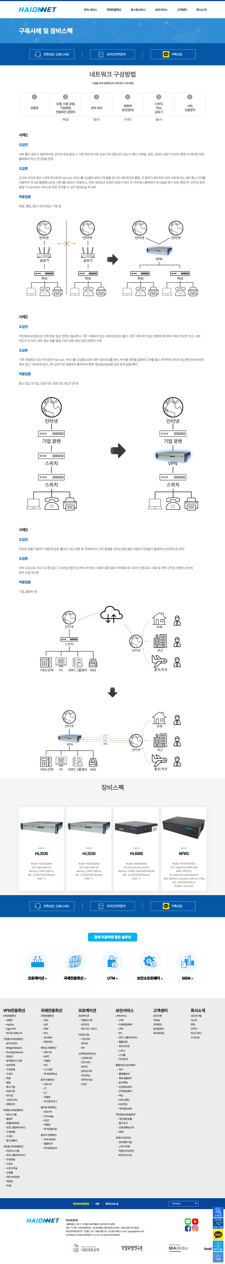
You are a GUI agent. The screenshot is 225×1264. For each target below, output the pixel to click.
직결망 (47, 1060)
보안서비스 (161, 9)
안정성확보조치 (126, 1127)
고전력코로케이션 (87, 1053)
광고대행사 (11, 1140)
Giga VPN (10, 1029)
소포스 (122, 1050)
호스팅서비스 (138, 9)
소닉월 (122, 1055)
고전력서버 (86, 1058)
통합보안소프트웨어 (125, 1065)
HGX (46, 1020)
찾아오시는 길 (111, 1203)
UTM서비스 (121, 1016)
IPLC (46, 1033)
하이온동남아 (50, 1148)
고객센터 (182, 9)
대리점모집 (158, 1033)
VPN (121, 1029)
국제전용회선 (113, 9)
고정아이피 (11, 1100)
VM (82, 1048)
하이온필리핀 (50, 1129)
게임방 (9, 1181)
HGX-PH (48, 1111)
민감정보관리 (125, 1087)
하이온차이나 (50, 1101)
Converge (48, 1116)
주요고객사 (196, 1033)
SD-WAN (48, 1037)
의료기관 (10, 1091)
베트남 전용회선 (48, 1048)
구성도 (9, 1074)
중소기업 (10, 1087)
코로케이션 (87, 1010)
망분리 (9, 1056)
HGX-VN (48, 1052)
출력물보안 (124, 1074)
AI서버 (84, 1066)
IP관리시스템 (12, 1151)
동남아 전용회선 (48, 1135)
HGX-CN (48, 1084)
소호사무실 (11, 1168)
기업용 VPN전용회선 (13, 1039)
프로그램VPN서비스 (16, 1127)
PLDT (46, 1120)
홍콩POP (48, 1143)
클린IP (9, 1119)
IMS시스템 (11, 1114)
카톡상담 (176, 54)
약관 (97, 1203)
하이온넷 (123, 1059)
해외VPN (48, 1042)
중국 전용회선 (47, 1080)
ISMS (121, 1132)
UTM (121, 1020)
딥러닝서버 (86, 1071)
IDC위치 (85, 1024)
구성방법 (10, 1069)
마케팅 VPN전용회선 (13, 1110)
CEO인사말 (196, 1016)
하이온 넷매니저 (14, 1033)
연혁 (193, 1024)
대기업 (9, 1095)
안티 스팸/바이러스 (128, 1037)
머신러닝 (85, 1075)
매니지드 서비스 (89, 1029)
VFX (46, 1065)
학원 (8, 1078)
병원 (8, 1082)
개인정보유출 (125, 1119)
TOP (218, 1257)
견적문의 (157, 1024)
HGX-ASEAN (49, 1139)
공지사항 (157, 1016)
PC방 (8, 1185)
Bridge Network (14, 1048)
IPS (120, 1033)
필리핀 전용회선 (48, 1107)
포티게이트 (124, 1046)
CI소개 (194, 1020)
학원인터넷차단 (126, 1151)
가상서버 (85, 1039)
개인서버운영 (12, 1177)
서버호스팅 (83, 1034)
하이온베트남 (50, 1074)
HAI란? (9, 1020)
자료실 (156, 1020)
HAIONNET (38, 9)
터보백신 (123, 1104)
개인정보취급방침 (81, 1203)
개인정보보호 (125, 1108)
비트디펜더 (124, 1100)
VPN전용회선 (14, 1010)
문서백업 (123, 1082)
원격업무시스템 (14, 1060)
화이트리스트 (125, 1155)
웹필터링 (123, 1042)
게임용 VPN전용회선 (13, 1146)
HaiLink (9, 1024)
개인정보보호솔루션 (125, 1114)
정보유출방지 (125, 1078)
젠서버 (84, 1043)
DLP (121, 1069)
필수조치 (123, 1123)
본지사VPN (11, 1043)
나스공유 (48, 1069)
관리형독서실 (125, 1142)
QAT (46, 1024)
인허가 (194, 1029)
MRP (46, 1029)
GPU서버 (85, 1062)
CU (45, 1092)
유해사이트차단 (123, 1138)
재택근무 (10, 1104)
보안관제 (10, 1065)
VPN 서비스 (90, 9)
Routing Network (14, 1052)
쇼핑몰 (9, 1172)
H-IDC (84, 1084)
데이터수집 (86, 1080)
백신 (121, 1095)
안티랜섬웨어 (125, 1091)
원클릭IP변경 (12, 1123)
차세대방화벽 (125, 1024)
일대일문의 (158, 1029)
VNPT (46, 1056)
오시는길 (195, 1037)
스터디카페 (124, 1146)
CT (45, 1088)
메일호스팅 (86, 1020)
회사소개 (201, 9)
